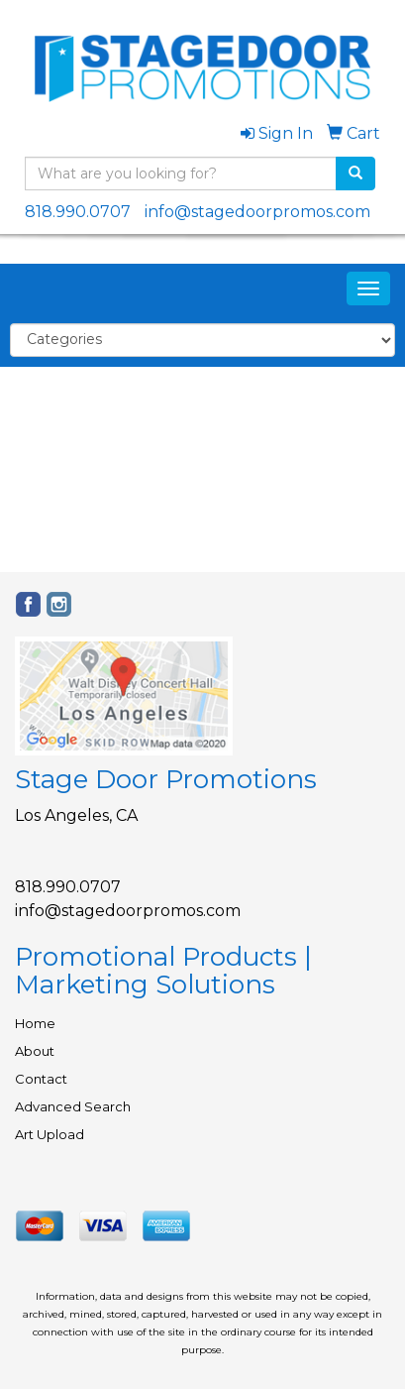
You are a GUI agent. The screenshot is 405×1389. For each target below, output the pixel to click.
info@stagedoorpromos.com (257, 211)
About (34, 1051)
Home (35, 1023)
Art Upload (49, 1134)
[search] (355, 173)
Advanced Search (73, 1106)
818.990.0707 (78, 211)
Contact (41, 1079)
